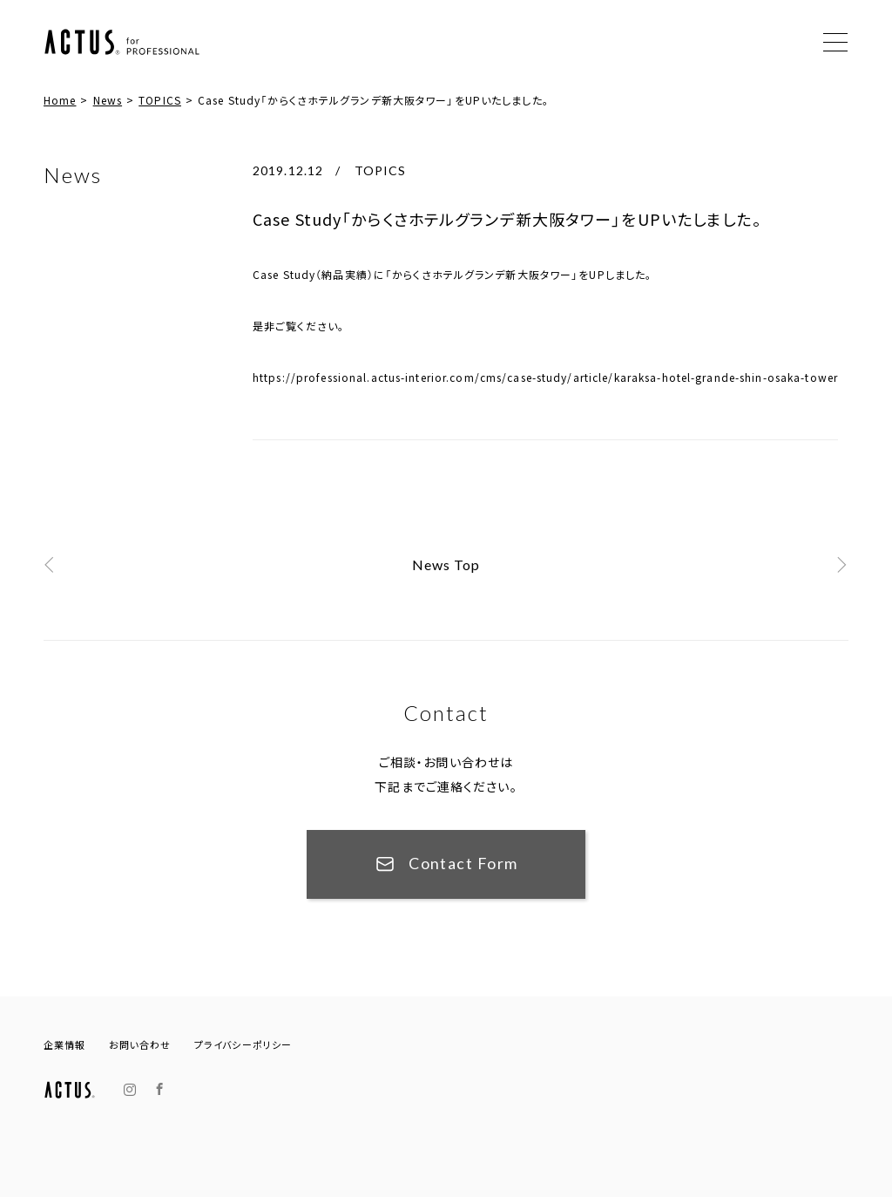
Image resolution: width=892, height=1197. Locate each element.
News (107, 100)
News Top (446, 564)
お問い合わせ (140, 1044)
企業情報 (64, 1044)
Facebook (159, 1089)
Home (60, 100)
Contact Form (463, 863)
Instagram (130, 1090)
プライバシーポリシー (243, 1044)
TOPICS (160, 100)
